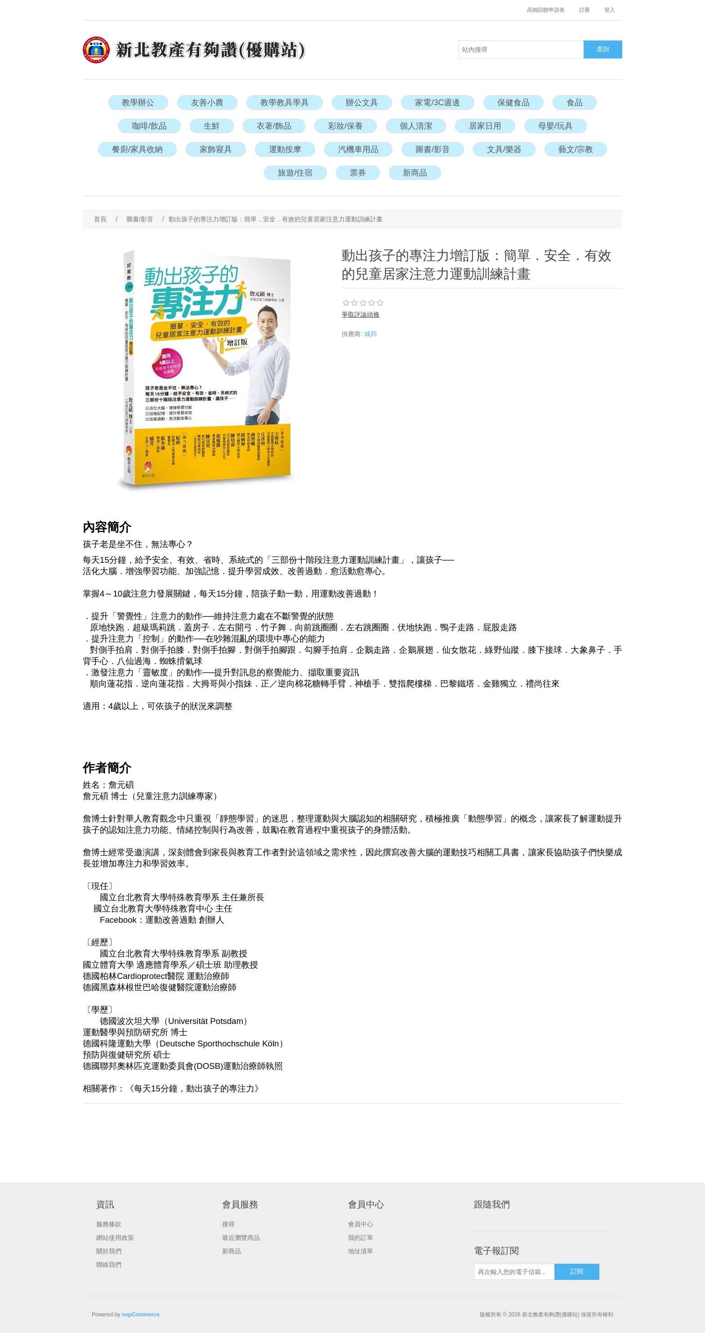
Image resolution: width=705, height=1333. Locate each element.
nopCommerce (141, 1314)
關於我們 (108, 1251)
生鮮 (212, 125)
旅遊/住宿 (295, 172)
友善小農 (207, 102)
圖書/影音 (432, 149)
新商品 (415, 172)
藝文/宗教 (575, 149)
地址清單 (360, 1251)
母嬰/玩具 (555, 125)
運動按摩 (285, 149)
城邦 (370, 333)
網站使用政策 (115, 1237)
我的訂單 (360, 1237)
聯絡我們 (108, 1264)
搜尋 (228, 1224)
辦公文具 (362, 102)
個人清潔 (416, 125)
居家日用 (485, 125)
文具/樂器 (504, 149)
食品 (575, 102)
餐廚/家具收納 (137, 149)
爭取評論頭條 (360, 314)
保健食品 (513, 102)
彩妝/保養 (345, 125)
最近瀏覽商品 (241, 1237)
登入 (609, 10)
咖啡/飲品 (149, 125)
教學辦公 (138, 102)
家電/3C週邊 (437, 102)
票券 (358, 172)
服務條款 (108, 1224)
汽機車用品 (358, 149)
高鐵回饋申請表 (546, 10)
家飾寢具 (216, 149)
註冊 (584, 10)
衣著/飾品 (274, 125)
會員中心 (360, 1224)
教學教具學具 (284, 102)
